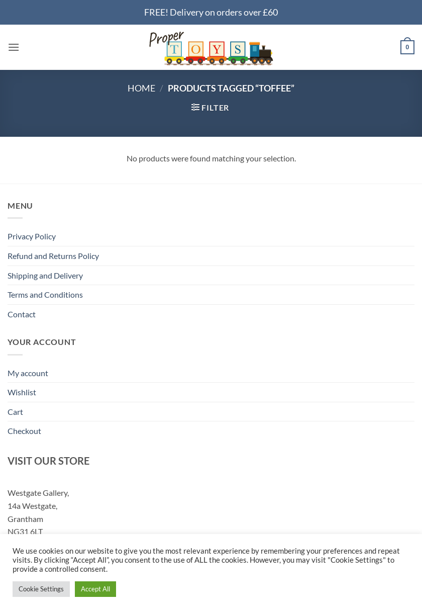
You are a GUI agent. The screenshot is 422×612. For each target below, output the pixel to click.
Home (141, 88)
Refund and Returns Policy (53, 255)
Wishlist (22, 392)
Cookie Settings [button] (41, 589)
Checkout (24, 430)
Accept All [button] (95, 589)
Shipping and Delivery (45, 275)
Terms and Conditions (45, 294)
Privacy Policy (32, 236)
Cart (15, 411)
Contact (22, 314)
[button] (14, 47)
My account (28, 373)
